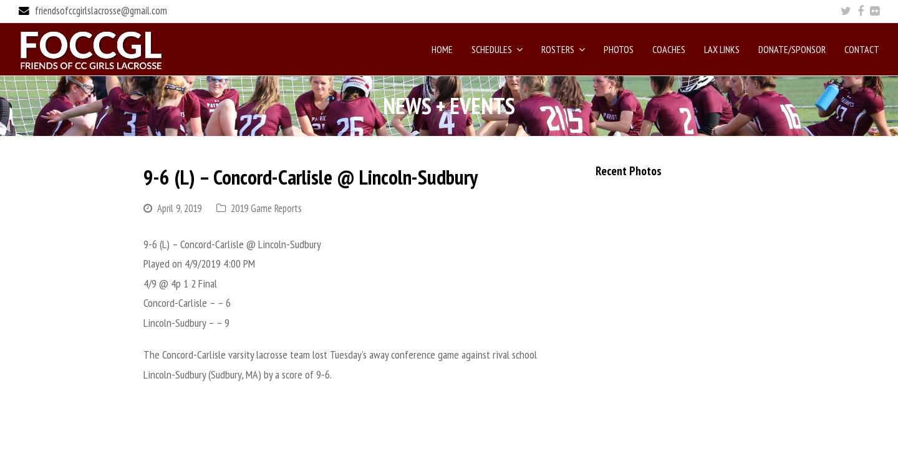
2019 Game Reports (266, 208)
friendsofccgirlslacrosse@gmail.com (101, 10)
